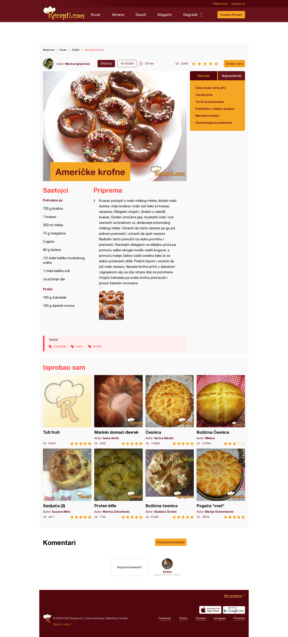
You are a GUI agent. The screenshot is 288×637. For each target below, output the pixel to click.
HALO (67, 624)
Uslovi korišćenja (94, 618)
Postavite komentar (171, 542)
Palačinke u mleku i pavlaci (214, 108)
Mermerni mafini (207, 115)
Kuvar (95, 14)
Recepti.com (64, 13)
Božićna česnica (169, 484)
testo (79, 346)
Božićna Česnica (221, 410)
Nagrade (190, 14)
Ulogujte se (238, 3)
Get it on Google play (234, 610)
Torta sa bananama (209, 101)
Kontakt (123, 618)
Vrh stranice (233, 595)
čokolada (60, 346)
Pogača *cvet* (221, 484)
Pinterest (239, 618)
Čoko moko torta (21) (210, 87)
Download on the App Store (210, 610)
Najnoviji (203, 75)
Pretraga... (208, 14)
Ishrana (118, 14)
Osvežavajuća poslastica (213, 122)
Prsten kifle (118, 484)
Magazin (164, 14)
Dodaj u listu (234, 63)
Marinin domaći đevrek (118, 410)
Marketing (111, 618)
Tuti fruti (67, 410)
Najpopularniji (231, 75)
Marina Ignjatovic (77, 63)
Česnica (169, 410)
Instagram (220, 618)
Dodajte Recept (231, 14)
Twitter (183, 618)
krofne (97, 346)
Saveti (140, 14)
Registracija (220, 3)
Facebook (165, 618)
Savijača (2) (67, 484)
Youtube (201, 618)
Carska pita (203, 94)
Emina (167, 571)
